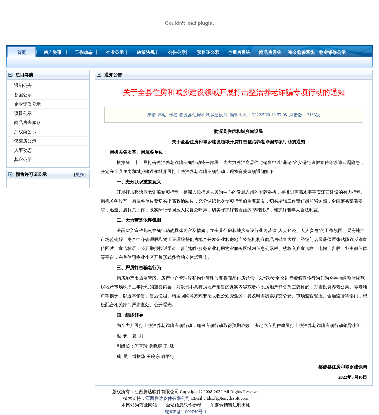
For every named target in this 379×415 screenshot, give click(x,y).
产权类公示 (22, 131)
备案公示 (20, 94)
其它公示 (20, 159)
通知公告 (20, 85)
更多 (80, 174)
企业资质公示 (24, 104)
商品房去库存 (24, 122)
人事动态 (20, 150)
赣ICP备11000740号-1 (186, 411)
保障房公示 (22, 141)
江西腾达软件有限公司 (167, 398)
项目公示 (20, 113)
